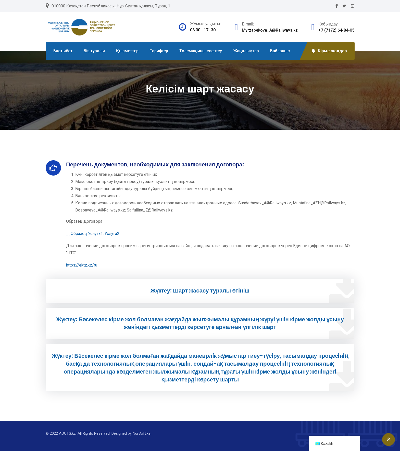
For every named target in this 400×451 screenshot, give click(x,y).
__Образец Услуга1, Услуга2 (92, 233)
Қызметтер (127, 50)
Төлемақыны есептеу (200, 50)
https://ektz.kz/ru (81, 265)
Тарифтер (159, 50)
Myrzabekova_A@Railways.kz (270, 30)
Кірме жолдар (329, 50)
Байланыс (280, 50)
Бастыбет (62, 50)
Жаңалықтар (246, 50)
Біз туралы (94, 50)
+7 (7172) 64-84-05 (336, 30)
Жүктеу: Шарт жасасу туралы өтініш (200, 291)
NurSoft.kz (142, 433)
